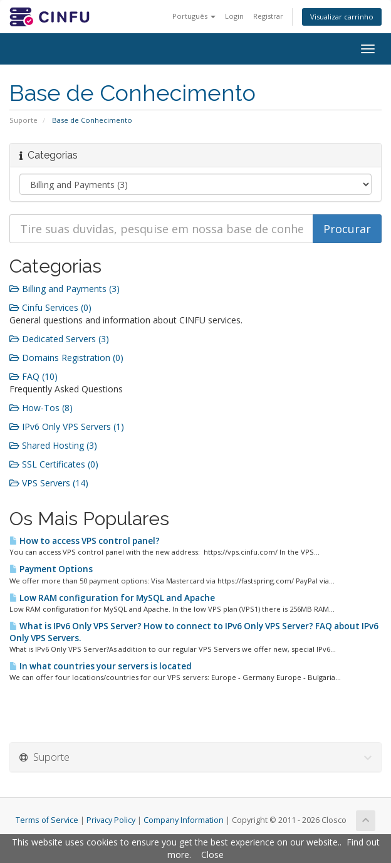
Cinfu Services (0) (50, 307)
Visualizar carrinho (341, 16)
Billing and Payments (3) (64, 289)
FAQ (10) (33, 376)
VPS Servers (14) (48, 483)
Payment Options (51, 569)
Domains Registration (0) (66, 358)
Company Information (183, 820)
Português (194, 16)
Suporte (23, 120)
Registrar (268, 16)
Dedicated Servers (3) (59, 339)
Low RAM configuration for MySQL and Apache (112, 598)
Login (234, 16)
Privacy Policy (110, 820)
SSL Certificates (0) (53, 464)
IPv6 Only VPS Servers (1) (66, 426)
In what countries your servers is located (100, 666)
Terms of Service (47, 820)
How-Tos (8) (41, 408)
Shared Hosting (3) (53, 445)
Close (212, 854)
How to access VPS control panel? (84, 541)
